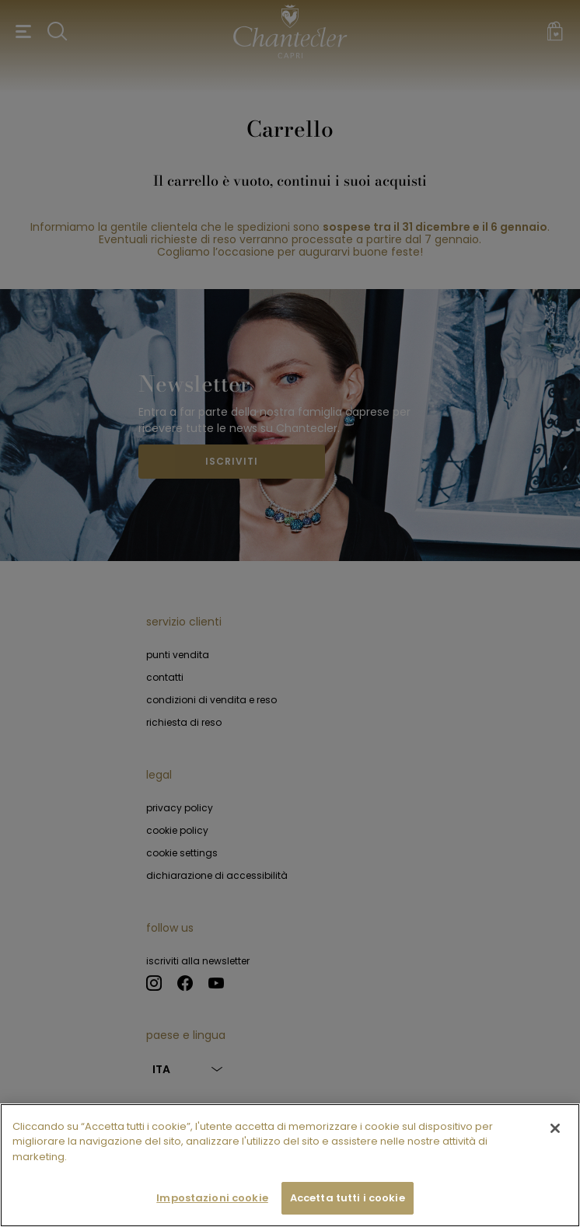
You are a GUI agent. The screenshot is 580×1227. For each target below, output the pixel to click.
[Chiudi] (555, 1129)
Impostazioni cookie (211, 1198)
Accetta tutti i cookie (347, 1198)
